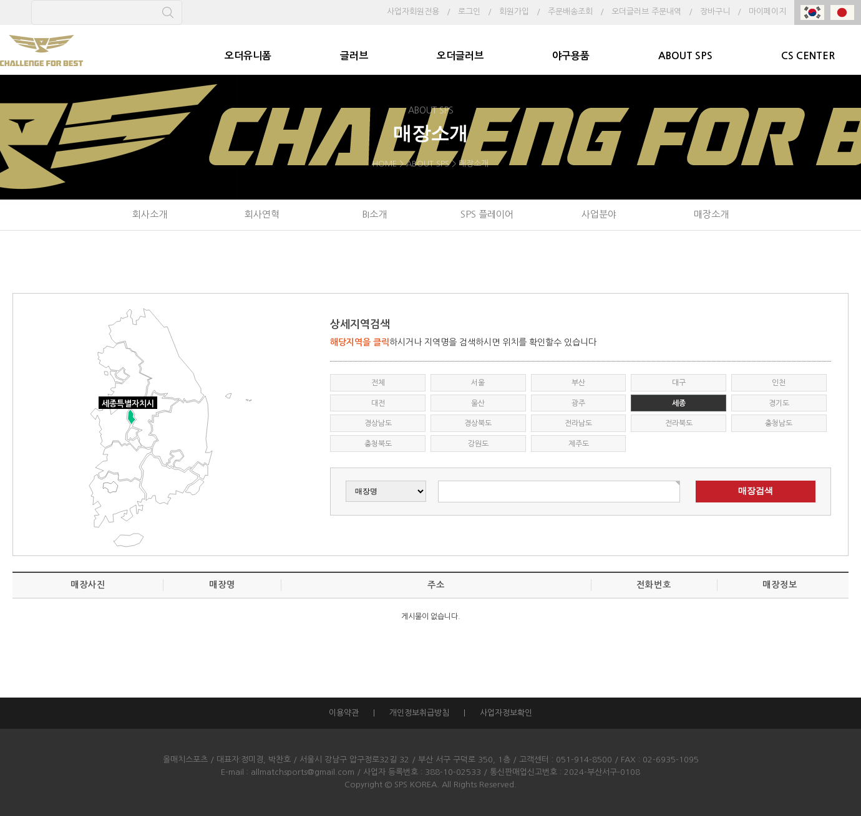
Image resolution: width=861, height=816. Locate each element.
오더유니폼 (248, 55)
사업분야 (598, 214)
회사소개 (149, 214)
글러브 (354, 55)
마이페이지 (767, 11)
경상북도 (478, 423)
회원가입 (514, 11)
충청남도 (778, 423)
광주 (578, 403)
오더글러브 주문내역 (646, 11)
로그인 (469, 11)
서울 (478, 382)
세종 (679, 403)
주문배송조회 (570, 11)
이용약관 (344, 713)
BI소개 (374, 214)
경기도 (779, 403)
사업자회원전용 (413, 11)
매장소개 (711, 214)
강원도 (478, 444)
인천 (779, 382)
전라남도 (578, 423)
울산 (478, 403)
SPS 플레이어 (486, 214)
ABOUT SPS (685, 55)
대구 (679, 382)
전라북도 (679, 423)
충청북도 (378, 444)
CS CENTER (808, 55)
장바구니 (715, 11)
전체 (378, 382)
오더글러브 (460, 55)
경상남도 (378, 423)
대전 (378, 403)
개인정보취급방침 (419, 713)
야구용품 (571, 55)
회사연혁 (262, 214)
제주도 (578, 444)
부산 (578, 382)
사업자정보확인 (506, 713)
